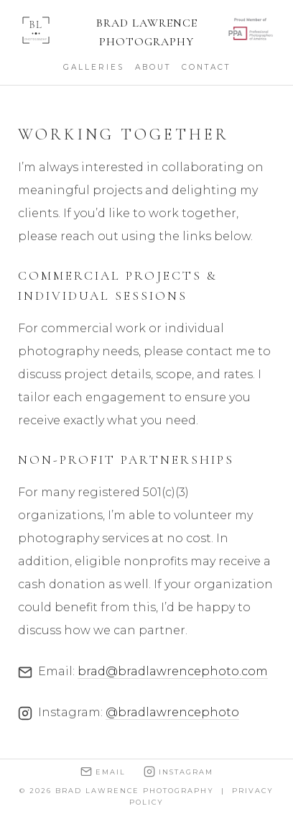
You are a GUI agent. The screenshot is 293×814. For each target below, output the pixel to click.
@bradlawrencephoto (172, 712)
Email (103, 771)
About (153, 67)
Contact (206, 67)
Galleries (93, 67)
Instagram (178, 771)
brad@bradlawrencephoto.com (173, 671)
